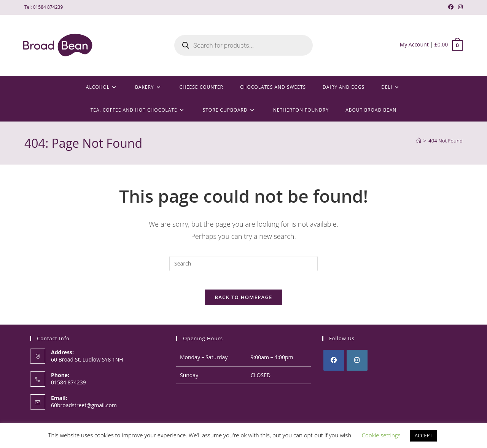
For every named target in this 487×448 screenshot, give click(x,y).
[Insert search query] (243, 263)
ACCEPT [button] (424, 435)
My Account (414, 44)
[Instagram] (357, 365)
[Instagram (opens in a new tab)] (459, 7)
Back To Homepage (243, 302)
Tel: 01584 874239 (43, 7)
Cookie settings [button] (381, 435)
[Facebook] (333, 365)
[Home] (418, 140)
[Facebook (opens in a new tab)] (451, 7)
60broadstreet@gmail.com (84, 409)
